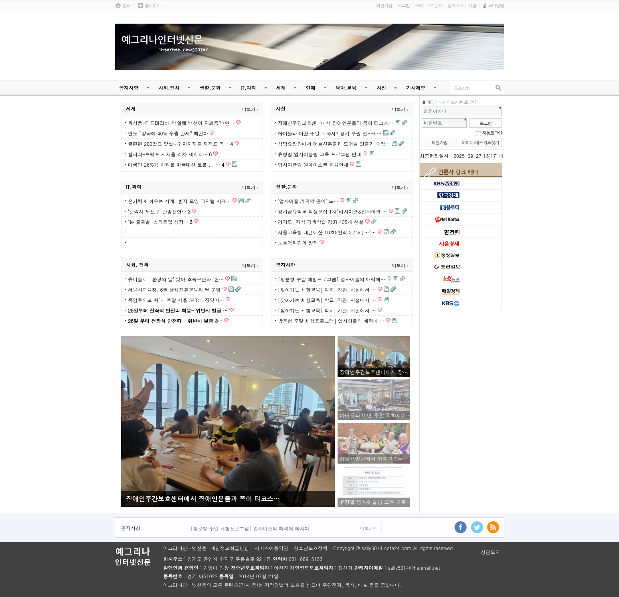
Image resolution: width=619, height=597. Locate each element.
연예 (311, 87)
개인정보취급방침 (229, 548)
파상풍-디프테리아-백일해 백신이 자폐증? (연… (181, 122)
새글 (472, 5)
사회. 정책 (137, 264)
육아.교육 (346, 87)
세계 (281, 87)
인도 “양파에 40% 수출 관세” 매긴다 (168, 133)
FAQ (419, 5)
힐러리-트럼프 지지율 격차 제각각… (170, 154)
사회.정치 (169, 87)
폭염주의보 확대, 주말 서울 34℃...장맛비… (176, 299)
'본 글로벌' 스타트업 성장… (160, 221)
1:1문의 (435, 5)
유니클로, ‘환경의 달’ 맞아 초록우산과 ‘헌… (176, 279)
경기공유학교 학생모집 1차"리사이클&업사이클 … (332, 211)
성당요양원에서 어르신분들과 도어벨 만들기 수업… (334, 143)
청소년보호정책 (311, 548)
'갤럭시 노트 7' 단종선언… (159, 211)
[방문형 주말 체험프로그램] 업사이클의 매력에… (331, 279)
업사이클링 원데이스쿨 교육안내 (313, 164)
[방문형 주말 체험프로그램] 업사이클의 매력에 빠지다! (250, 528)
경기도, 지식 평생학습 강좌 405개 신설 (321, 221)
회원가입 (384, 5)
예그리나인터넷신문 (184, 548)
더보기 (250, 109)
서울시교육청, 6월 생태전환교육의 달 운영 (174, 289)
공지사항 (128, 87)
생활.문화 (210, 87)
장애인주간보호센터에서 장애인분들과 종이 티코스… (335, 122)
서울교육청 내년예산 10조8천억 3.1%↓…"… (327, 232)
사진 (381, 87)
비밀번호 (433, 123)
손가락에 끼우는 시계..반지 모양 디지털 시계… (179, 201)
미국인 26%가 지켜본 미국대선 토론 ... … (176, 164)
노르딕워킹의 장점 (298, 242)
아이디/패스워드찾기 (480, 142)
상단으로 (490, 552)
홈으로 (128, 5)
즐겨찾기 (153, 5)
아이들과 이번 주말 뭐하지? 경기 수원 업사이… (330, 133)
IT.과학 (248, 87)
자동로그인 (492, 133)
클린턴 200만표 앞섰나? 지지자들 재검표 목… (180, 143)
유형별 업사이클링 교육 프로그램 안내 (319, 154)
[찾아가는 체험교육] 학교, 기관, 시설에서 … (327, 289)
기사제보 (415, 87)
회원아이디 (435, 111)
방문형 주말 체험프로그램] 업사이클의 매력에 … (331, 320)
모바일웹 (496, 5)
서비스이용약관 (271, 548)
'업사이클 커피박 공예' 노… (308, 201)
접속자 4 (455, 5)
